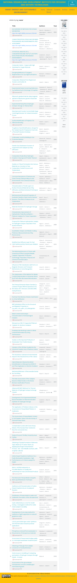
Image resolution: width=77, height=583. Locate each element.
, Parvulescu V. (48, 326)
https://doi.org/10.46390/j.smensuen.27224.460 (24, 45)
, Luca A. (47, 284)
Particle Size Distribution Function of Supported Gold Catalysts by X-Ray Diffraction (23, 148)
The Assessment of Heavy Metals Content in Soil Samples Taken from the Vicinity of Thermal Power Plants (24, 418)
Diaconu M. (42, 138)
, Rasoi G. (47, 400)
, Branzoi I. (48, 347)
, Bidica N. (49, 171)
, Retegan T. (49, 116)
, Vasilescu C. (47, 182)
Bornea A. (41, 73)
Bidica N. (41, 556)
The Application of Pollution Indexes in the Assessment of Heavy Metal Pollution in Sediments (24, 409)
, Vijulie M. (46, 129)
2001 (55, 90)
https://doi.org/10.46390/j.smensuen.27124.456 (24, 60)
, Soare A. (46, 46)
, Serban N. (49, 242)
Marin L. (41, 448)
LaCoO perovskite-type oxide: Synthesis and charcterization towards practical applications (24, 524)
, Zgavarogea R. (43, 59)
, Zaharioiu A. (49, 48)
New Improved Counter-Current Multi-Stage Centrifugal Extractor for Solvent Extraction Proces (25, 113)
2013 (55, 373)
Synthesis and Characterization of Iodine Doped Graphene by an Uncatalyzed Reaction (24, 488)
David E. (41, 66)
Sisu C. (41, 503)
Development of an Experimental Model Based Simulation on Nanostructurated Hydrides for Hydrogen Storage (24, 400)
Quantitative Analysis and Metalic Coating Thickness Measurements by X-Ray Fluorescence (24, 233)
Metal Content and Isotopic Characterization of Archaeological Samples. (22, 316)
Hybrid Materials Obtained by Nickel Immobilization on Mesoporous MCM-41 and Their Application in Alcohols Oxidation (25, 364)
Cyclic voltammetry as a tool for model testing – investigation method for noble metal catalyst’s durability (24, 505)
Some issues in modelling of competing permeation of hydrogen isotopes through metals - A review (25, 555)
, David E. (47, 340)
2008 (55, 224)
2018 (55, 506)
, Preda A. (46, 156)
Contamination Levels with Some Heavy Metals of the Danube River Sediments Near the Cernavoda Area (23, 428)
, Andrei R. (45, 503)
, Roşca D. (46, 333)
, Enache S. (48, 522)
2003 (55, 114)
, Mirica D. (49, 89)
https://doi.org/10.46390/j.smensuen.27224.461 (24, 33)
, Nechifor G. (48, 483)
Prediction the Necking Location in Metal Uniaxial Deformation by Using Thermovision (24, 332)
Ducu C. (41, 145)
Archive (64, 10)
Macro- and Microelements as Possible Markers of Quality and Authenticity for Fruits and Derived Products (25, 469)
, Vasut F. (47, 169)
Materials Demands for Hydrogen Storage (24, 207)
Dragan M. (42, 522)
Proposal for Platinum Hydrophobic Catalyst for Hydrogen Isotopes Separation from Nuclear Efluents (25, 223)
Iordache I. (42, 400)
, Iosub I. (48, 151)
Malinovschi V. (43, 188)
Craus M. (41, 267)
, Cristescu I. (48, 73)
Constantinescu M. (44, 255)
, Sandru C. (48, 91)
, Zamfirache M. (48, 104)
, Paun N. (49, 59)
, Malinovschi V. (48, 145)
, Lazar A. (46, 121)
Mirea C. (41, 477)
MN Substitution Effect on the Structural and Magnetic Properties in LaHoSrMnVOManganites (24, 306)
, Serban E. (46, 479)
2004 (55, 131)
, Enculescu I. (42, 242)
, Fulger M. (49, 190)
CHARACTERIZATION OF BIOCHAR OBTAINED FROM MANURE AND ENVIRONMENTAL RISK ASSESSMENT (25, 41)
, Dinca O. (46, 469)
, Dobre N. (47, 357)
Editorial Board (49, 11)
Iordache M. (42, 347)
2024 (55, 32)
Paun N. (41, 30)
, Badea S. (49, 32)
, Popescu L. (48, 349)
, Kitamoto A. (47, 112)
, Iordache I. (42, 411)
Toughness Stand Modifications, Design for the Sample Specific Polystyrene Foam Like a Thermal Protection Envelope (25, 130)
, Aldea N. (46, 146)
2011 (55, 325)
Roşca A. (41, 333)
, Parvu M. (48, 138)
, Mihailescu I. (48, 246)
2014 (55, 410)
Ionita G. (41, 112)
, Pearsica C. (48, 106)
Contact (72, 10)
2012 (55, 342)
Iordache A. (42, 55)
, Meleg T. (46, 435)
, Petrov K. (46, 525)
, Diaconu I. (47, 477)
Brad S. (41, 129)
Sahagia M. (42, 284)
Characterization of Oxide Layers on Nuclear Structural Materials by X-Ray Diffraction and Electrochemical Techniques (25, 188)
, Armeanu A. (47, 547)
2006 (55, 189)
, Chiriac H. (46, 96)
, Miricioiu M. (42, 533)
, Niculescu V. (47, 30)
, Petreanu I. (42, 459)
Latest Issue (64, 28)
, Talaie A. (46, 82)
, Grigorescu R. (48, 57)
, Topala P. (46, 448)
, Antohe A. (47, 286)
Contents (57, 10)
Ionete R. (41, 469)
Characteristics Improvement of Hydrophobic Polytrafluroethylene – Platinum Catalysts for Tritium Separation (24, 214)
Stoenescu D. (42, 87)
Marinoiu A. (42, 457)
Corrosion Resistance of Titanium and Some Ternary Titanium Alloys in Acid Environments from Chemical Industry (23, 178)
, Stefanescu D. (43, 89)
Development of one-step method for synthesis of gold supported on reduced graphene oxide (24, 514)
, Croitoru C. (47, 114)
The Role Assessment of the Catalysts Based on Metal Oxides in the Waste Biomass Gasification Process (23, 381)
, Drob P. (48, 178)
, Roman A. (47, 44)
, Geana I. (48, 276)
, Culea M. (46, 278)
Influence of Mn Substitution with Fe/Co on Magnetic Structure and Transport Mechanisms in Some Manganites (25, 267)
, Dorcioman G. (48, 240)
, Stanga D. (46, 288)
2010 (55, 244)
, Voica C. (48, 55)
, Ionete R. (49, 499)
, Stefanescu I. (48, 100)
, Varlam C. (49, 215)
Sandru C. (41, 38)
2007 (55, 215)
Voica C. (41, 316)
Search (72, 3)
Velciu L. (41, 435)
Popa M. (41, 176)
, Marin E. (48, 459)
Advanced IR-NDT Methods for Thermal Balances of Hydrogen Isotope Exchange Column (24, 390)
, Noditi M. (46, 292)
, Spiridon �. (49, 392)
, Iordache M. (48, 495)
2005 (55, 149)
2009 (55, 234)
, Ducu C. (49, 158)
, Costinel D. (47, 471)
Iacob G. (41, 96)
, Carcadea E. (49, 457)
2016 (55, 437)
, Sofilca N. (47, 167)
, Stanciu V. (46, 66)
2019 (55, 497)
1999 (55, 67)
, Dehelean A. (47, 316)
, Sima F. (47, 244)
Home (43, 10)
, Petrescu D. (48, 437)
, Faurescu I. (48, 290)
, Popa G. (43, 481)
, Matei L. (49, 173)
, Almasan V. (44, 148)
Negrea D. (41, 232)
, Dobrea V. (47, 269)
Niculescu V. (42, 324)
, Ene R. (48, 324)
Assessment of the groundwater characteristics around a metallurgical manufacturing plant (23, 565)
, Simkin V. (47, 267)
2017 (55, 566)
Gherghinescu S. (43, 390)
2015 (55, 429)
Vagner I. (41, 223)
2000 (55, 82)
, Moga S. (49, 234)
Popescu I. (42, 213)
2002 (55, 98)
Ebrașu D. (41, 240)
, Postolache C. (43, 173)
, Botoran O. (48, 42)
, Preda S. (46, 298)
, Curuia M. (42, 91)
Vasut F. (41, 104)
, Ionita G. (47, 213)
